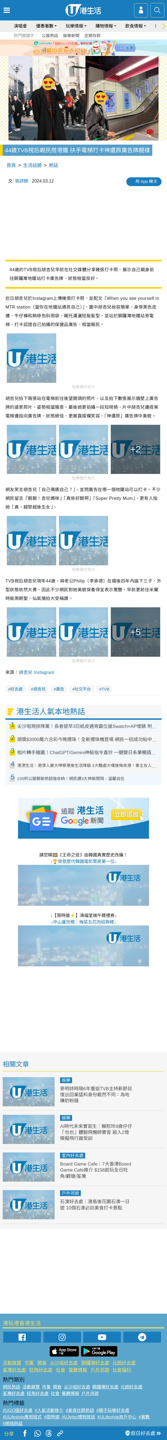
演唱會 (20, 26)
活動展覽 (12, 1363)
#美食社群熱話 (79, 1410)
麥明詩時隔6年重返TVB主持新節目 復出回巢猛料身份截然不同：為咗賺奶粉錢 (96, 1094)
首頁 (11, 165)
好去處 (16, 689)
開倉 (42, 1363)
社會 (60, 1370)
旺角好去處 (40, 1370)
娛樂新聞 (71, 35)
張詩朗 (21, 181)
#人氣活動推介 (49, 1410)
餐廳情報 (77, 1370)
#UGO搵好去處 (17, 1410)
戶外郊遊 (70, 1193)
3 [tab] (87, 54)
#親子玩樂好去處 (112, 1410)
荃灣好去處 (14, 1370)
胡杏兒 (39, 689)
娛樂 (66, 1080)
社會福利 (121, 1370)
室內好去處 (72, 1155)
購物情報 (104, 26)
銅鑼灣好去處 (95, 1363)
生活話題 (32, 165)
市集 (29, 1363)
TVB (105, 689)
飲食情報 (134, 26)
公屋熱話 (50, 35)
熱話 (53, 165)
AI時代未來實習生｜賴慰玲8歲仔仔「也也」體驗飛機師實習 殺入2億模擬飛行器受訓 (96, 1132)
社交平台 (82, 689)
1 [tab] (76, 54)
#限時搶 (51, 1417)
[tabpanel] (83, 48)
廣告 (60, 689)
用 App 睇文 (146, 181)
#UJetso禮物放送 (78, 1417)
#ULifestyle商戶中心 (116, 1417)
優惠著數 (44, 26)
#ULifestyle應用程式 (22, 1417)
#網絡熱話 (13, 1423)
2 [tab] (82, 54)
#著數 (144, 1417)
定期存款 (92, 35)
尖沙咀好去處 (64, 1363)
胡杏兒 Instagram (36, 672)
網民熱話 (11, 1387)
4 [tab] (93, 54)
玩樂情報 (74, 26)
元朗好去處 (124, 1363)
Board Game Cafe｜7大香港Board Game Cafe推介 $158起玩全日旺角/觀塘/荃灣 (95, 1170)
